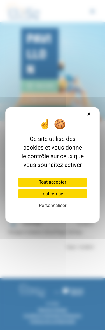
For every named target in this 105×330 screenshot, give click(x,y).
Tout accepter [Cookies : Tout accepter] (52, 182)
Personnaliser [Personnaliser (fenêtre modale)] (52, 205)
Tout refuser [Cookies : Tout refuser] (53, 194)
